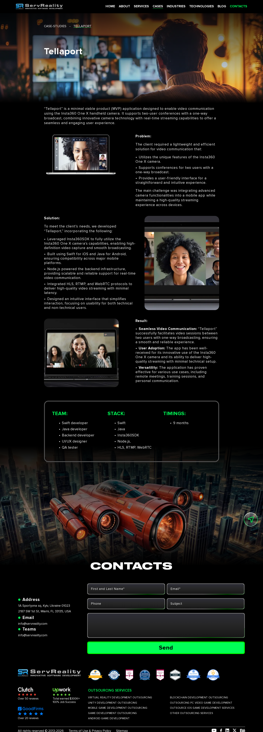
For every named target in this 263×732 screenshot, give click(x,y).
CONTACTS (237, 6)
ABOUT (123, 6)
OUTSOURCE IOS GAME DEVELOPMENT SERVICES (202, 707)
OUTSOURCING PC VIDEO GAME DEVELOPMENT (201, 702)
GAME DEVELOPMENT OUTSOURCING (112, 713)
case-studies (55, 26)
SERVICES (140, 6)
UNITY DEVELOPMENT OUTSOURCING (112, 702)
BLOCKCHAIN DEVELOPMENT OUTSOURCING (199, 697)
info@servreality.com (32, 624)
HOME (109, 6)
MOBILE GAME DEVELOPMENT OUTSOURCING (117, 707)
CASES (156, 6)
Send (166, 647)
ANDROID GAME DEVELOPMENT (109, 718)
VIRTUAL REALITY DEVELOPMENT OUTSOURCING (120, 697)
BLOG (220, 6)
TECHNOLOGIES (200, 6)
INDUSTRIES (175, 6)
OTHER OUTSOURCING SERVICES (191, 713)
